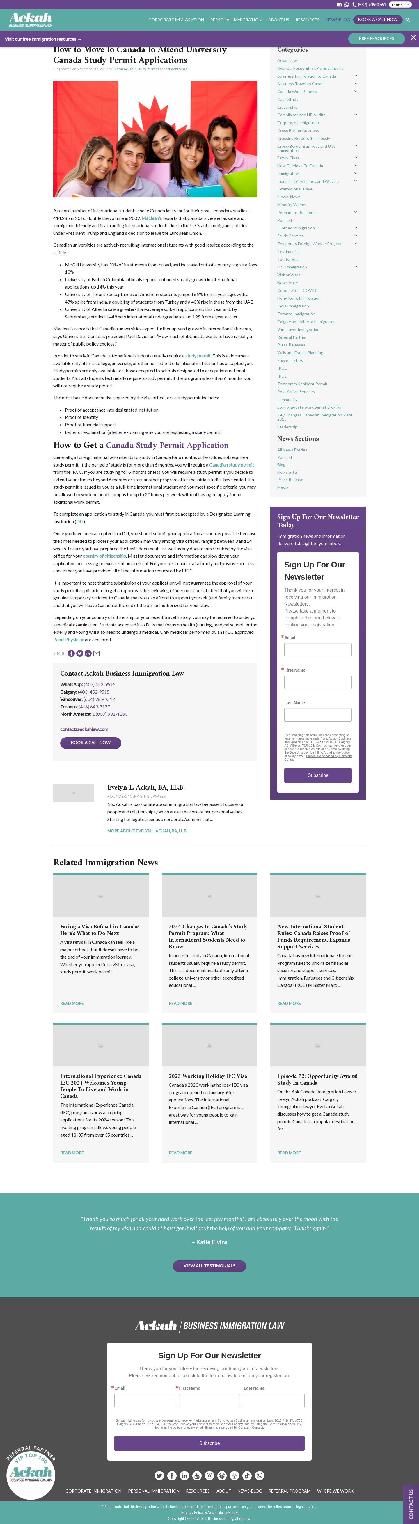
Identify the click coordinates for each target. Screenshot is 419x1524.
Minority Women (292, 204)
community (287, 399)
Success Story (290, 360)
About (223, 1491)
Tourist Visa (288, 259)
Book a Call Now (377, 19)
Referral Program (289, 1491)
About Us (278, 19)
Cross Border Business (298, 130)
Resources (307, 19)
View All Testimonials (209, 1265)
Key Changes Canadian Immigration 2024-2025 (315, 416)
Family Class (288, 157)
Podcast (284, 220)
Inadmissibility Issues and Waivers (308, 181)
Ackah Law (287, 60)
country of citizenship (104, 555)
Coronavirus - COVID (296, 290)
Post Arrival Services (296, 391)
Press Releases (291, 344)
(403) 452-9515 (100, 684)
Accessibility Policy (222, 1512)
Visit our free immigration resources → (43, 38)
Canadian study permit (231, 464)
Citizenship (287, 107)
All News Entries (292, 449)
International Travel (295, 188)
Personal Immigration (236, 19)
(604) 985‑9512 (99, 699)
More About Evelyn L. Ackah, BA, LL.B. (147, 830)
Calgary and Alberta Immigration (306, 321)
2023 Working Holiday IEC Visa (208, 1076)
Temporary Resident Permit (302, 383)
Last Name (294, 703)
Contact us (411, 1504)
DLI (80, 521)
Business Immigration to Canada (306, 76)
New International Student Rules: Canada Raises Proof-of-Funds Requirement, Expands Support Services (314, 937)
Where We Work (335, 1491)
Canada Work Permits (297, 91)
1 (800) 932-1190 (109, 714)
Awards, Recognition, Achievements (310, 68)
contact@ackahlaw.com (84, 728)
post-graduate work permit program (309, 407)
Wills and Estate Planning (300, 352)
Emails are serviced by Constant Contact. (234, 1427)
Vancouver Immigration (298, 329)
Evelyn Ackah (123, 69)
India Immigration (293, 305)
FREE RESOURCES (376, 37)
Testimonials (289, 251)
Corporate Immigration (176, 19)
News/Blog (338, 19)
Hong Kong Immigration (299, 297)
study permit (198, 355)
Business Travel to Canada (301, 83)
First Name (294, 670)
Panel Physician (68, 639)
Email (289, 637)
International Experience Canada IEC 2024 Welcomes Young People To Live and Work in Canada (100, 1086)
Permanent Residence (297, 212)
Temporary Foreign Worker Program (309, 243)
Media (282, 487)
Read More (72, 1003)
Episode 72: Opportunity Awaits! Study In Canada (317, 1079)
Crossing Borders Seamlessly (303, 138)
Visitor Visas (288, 274)
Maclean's (151, 218)
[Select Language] (400, 4)
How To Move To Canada (300, 165)
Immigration (288, 173)
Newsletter (287, 282)
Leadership (287, 426)
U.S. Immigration (292, 266)
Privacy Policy (192, 1512)
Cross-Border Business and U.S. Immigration (306, 148)
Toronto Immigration (296, 313)
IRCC (282, 368)
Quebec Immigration (296, 227)
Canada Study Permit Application (171, 445)
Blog (281, 464)
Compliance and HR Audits (301, 114)
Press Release (290, 479)
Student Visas (176, 69)
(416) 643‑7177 (94, 706)
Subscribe (318, 775)
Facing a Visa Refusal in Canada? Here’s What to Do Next (99, 930)
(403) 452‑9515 (93, 691)
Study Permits (148, 69)
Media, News (289, 196)
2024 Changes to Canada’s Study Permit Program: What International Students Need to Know (208, 937)
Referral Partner (292, 336)
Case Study (287, 99)
